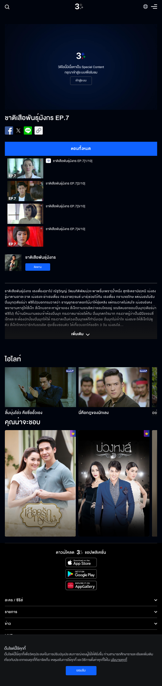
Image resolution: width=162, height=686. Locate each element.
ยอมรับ (80, 670)
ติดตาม (38, 267)
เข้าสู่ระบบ (81, 80)
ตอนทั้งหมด (81, 148)
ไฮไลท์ (13, 359)
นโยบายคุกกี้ (119, 659)
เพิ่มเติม (81, 335)
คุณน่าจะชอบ (22, 422)
